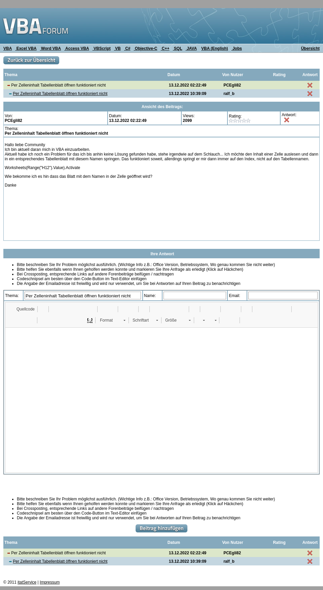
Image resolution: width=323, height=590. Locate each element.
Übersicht (310, 48)
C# (127, 48)
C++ (165, 48)
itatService (26, 582)
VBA (7, 48)
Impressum (50, 582)
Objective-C (145, 48)
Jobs (236, 48)
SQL (177, 48)
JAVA (191, 48)
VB (117, 48)
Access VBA (76, 48)
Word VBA (50, 48)
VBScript (102, 48)
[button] (22, 309)
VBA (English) (214, 48)
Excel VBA (25, 48)
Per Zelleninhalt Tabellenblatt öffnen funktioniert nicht (60, 93)
